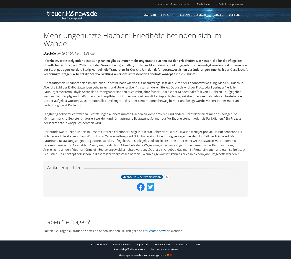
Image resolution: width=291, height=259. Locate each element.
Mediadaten (203, 4)
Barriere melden (121, 244)
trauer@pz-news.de (156, 231)
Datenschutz (182, 244)
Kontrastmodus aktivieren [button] (164, 249)
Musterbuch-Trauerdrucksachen (174, 4)
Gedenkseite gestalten (229, 4)
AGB (198, 244)
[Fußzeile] (145, 246)
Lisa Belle (49, 53)
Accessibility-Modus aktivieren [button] (129, 249)
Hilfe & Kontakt (162, 244)
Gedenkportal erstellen (145, 255)
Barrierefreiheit (99, 244)
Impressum (142, 244)
